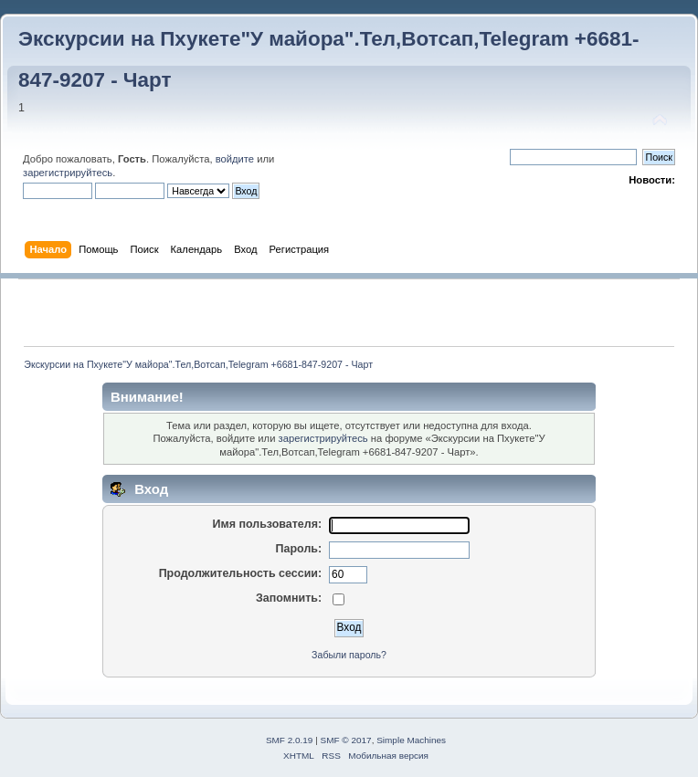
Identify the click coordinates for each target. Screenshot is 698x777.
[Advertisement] (349, 312)
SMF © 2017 (346, 740)
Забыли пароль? (349, 654)
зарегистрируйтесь (67, 172)
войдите (235, 158)
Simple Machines (411, 740)
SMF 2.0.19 (289, 740)
